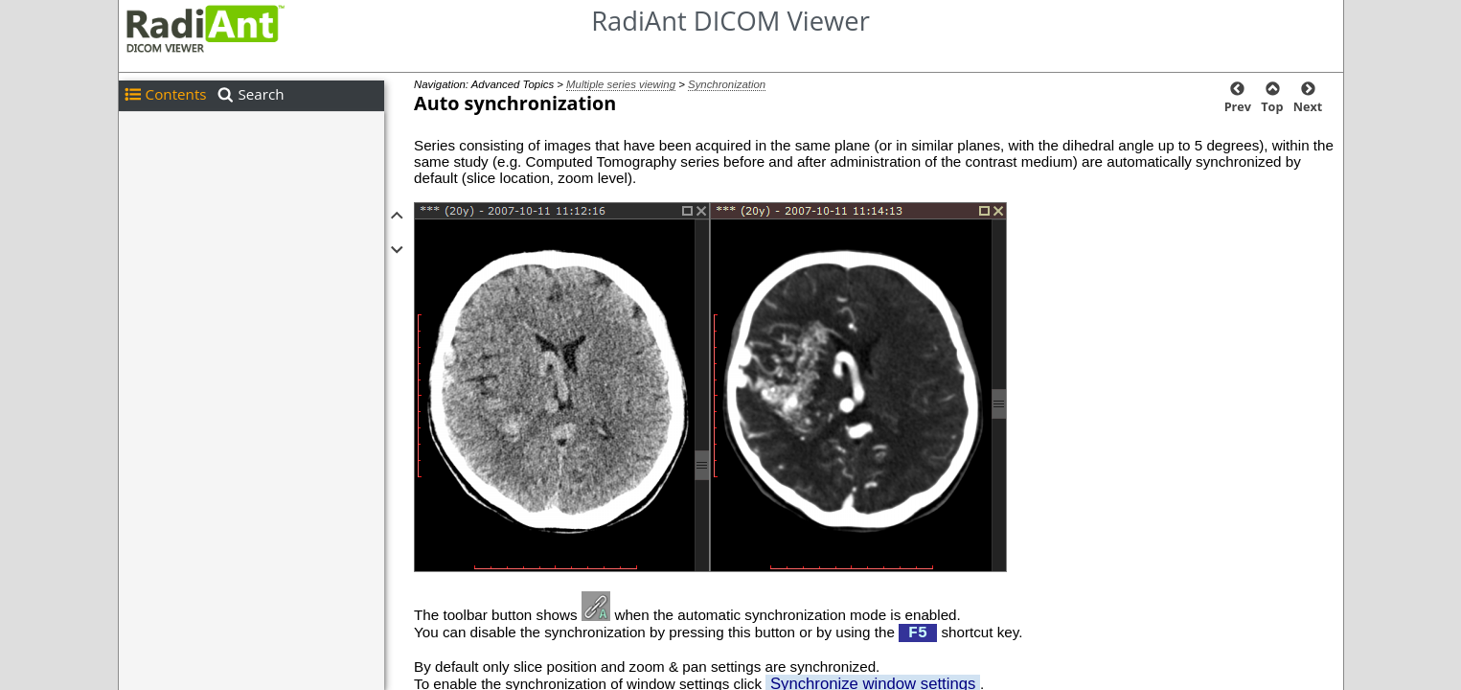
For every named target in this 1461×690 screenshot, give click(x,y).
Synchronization (726, 84)
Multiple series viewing (620, 84)
